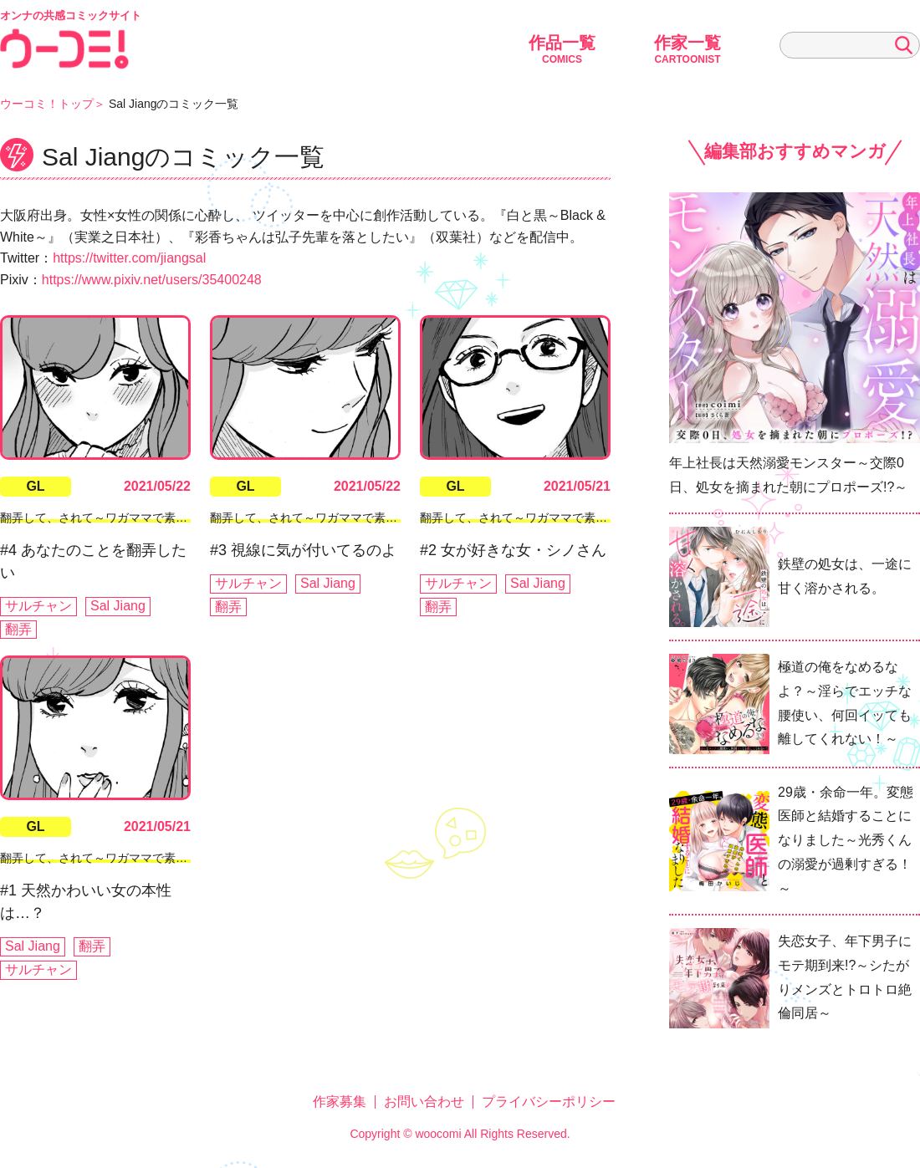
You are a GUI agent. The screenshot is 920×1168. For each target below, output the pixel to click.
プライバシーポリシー (549, 1101)
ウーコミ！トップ (47, 103)
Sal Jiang (118, 606)
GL (35, 486)
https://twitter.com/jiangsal (129, 258)
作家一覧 (687, 49)
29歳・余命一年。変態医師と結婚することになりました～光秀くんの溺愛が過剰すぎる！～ (845, 840)
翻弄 (18, 629)
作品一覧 (562, 49)
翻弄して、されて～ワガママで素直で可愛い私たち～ (140, 517)
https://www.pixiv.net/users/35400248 (152, 280)
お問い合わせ (424, 1101)
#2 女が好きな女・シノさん (513, 550)
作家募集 (339, 1101)
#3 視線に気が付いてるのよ (303, 550)
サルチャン (38, 606)
